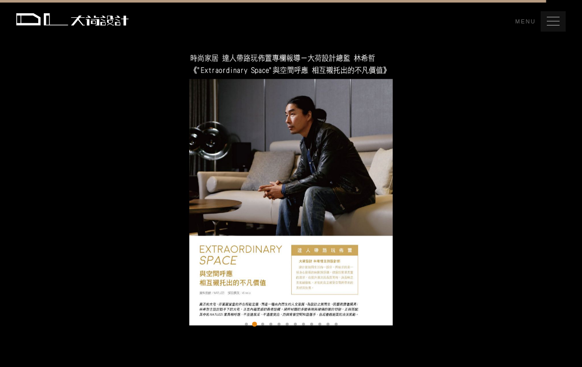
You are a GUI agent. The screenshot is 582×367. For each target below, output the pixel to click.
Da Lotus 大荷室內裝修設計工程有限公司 (72, 19)
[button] (553, 21)
